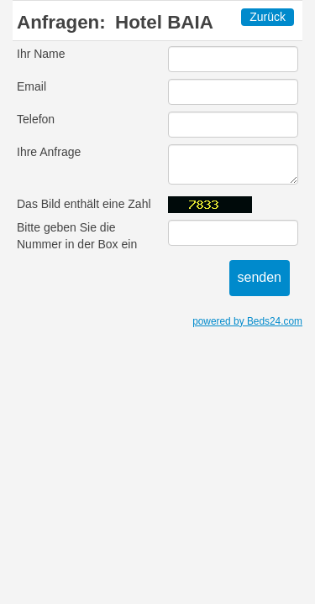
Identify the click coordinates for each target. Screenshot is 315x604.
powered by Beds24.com (247, 321)
